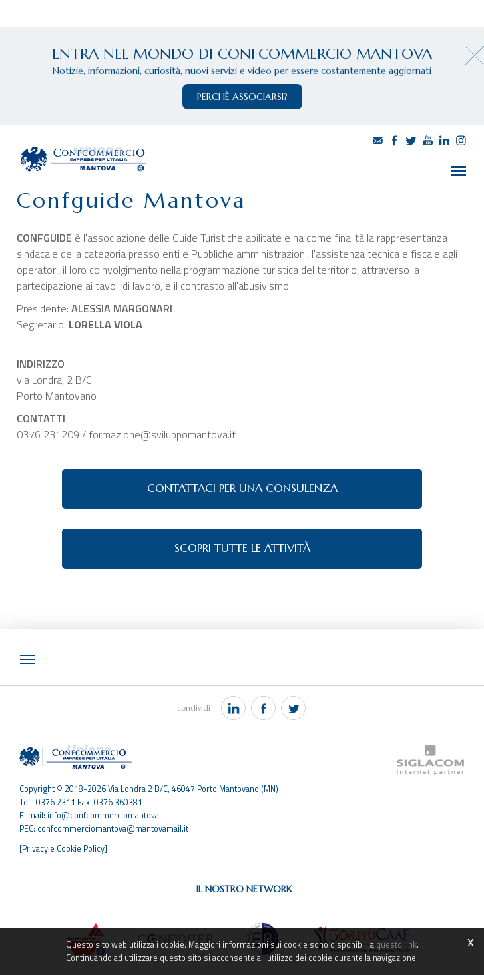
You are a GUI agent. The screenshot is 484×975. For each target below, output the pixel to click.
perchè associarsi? (242, 97)
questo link (396, 944)
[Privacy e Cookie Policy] (63, 848)
